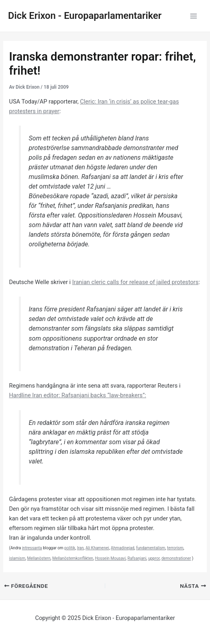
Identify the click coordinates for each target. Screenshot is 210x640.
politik (69, 548)
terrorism (175, 548)
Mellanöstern (39, 558)
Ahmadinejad (123, 548)
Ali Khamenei (97, 548)
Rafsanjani (137, 558)
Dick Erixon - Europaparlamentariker (84, 15)
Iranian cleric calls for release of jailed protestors (135, 282)
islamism (17, 558)
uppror (154, 558)
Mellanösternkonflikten (72, 558)
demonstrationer (176, 558)
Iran (80, 548)
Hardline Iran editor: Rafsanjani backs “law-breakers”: (77, 395)
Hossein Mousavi (110, 558)
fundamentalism (150, 548)
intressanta (32, 548)
